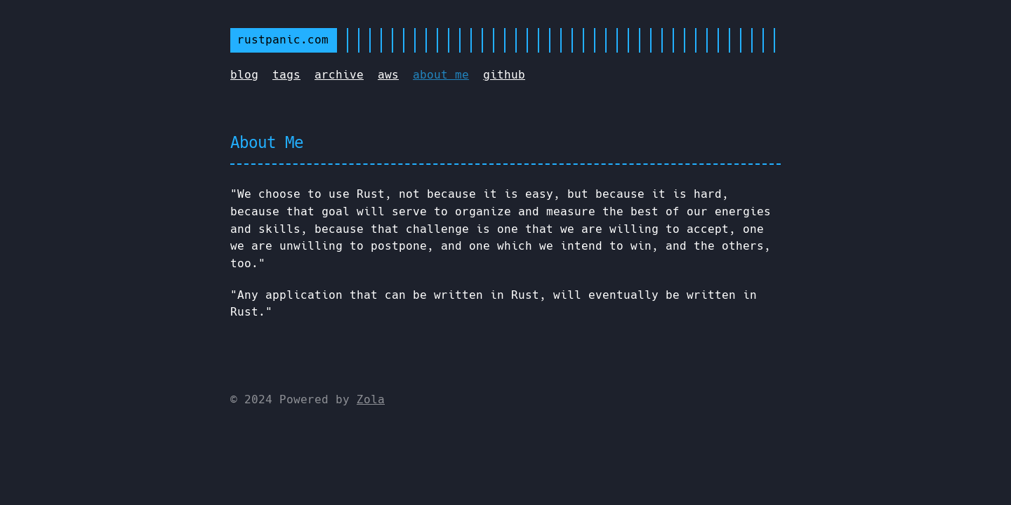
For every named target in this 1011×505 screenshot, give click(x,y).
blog (244, 74)
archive (339, 74)
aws (388, 74)
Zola (371, 399)
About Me (266, 142)
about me (441, 74)
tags (286, 74)
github (504, 74)
